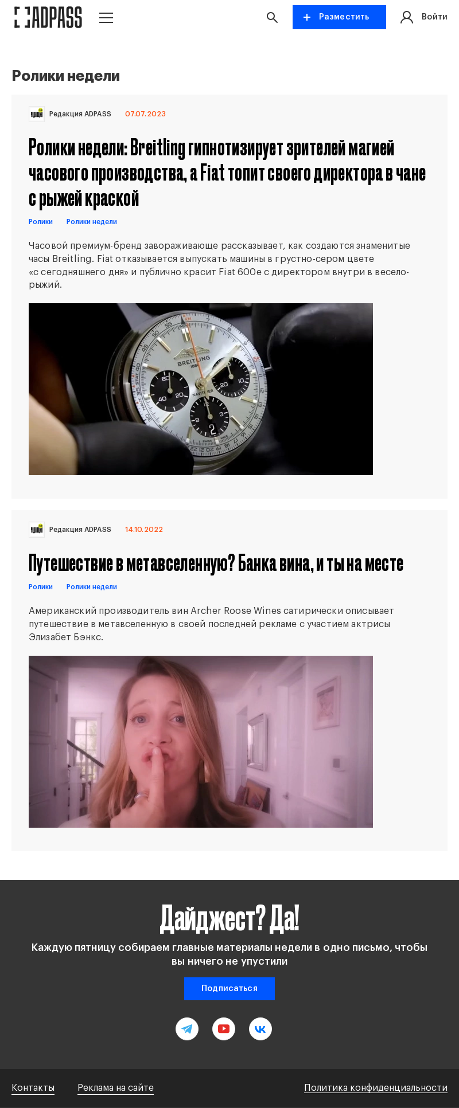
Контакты (33, 1088)
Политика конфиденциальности (376, 1088)
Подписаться (229, 989)
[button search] (272, 17)
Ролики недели (92, 221)
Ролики (41, 221)
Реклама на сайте (115, 1088)
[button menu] (106, 17)
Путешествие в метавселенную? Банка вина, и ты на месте (216, 561)
